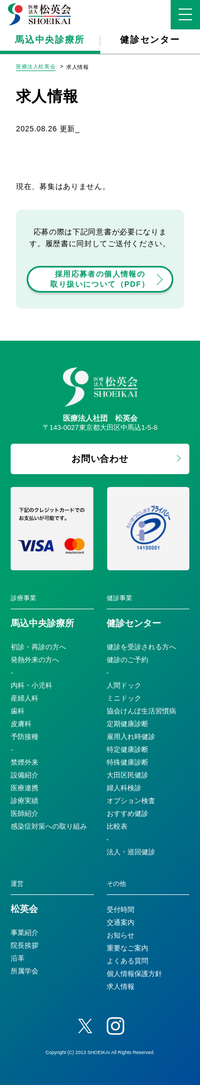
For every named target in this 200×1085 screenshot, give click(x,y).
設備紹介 (24, 775)
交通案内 (120, 922)
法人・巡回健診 (131, 852)
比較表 (117, 826)
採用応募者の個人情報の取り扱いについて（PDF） (99, 279)
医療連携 (24, 788)
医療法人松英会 (35, 66)
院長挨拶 (24, 945)
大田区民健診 (127, 775)
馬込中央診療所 (42, 623)
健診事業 (119, 598)
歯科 (18, 711)
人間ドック (124, 685)
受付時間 (120, 910)
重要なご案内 (127, 948)
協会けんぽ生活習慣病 (141, 711)
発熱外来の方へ (35, 660)
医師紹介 (24, 813)
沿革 (18, 958)
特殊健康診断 (127, 762)
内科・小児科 (31, 685)
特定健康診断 (127, 749)
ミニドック (124, 698)
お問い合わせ (99, 459)
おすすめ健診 (127, 813)
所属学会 (24, 971)
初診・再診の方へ (38, 647)
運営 (17, 883)
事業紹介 (24, 933)
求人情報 (120, 986)
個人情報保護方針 (134, 974)
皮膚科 (21, 724)
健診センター (134, 623)
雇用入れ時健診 (131, 737)
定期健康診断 (127, 724)
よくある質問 (127, 961)
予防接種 (24, 737)
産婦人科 (24, 698)
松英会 (24, 909)
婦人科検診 (124, 788)
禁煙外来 (24, 762)
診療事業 (23, 598)
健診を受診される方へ (141, 647)
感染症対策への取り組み (49, 826)
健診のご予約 (127, 660)
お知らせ (120, 935)
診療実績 (24, 801)
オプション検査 (131, 801)
